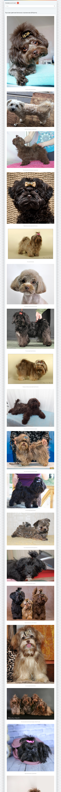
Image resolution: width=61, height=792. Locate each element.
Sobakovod (10, 3)
